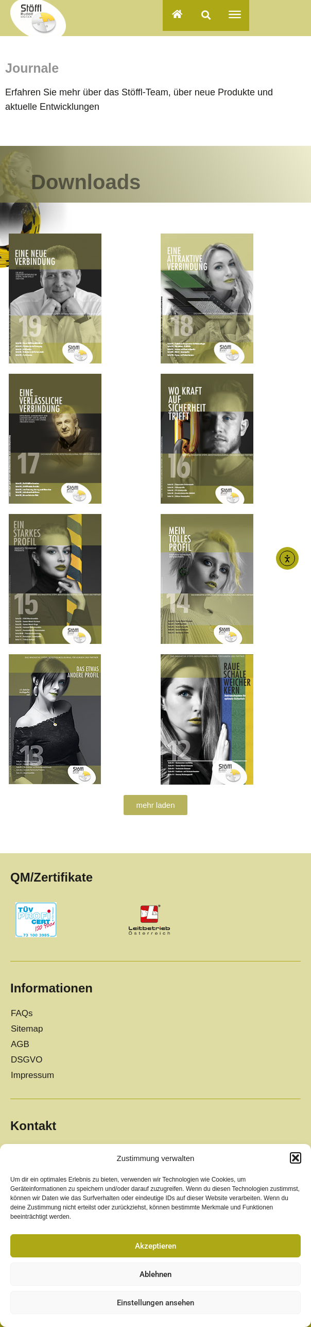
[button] (295, 1158)
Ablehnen (155, 1274)
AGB (20, 1044)
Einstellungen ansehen (155, 1302)
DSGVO (26, 1060)
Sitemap (27, 1029)
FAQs (22, 1013)
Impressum (32, 1075)
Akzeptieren (155, 1246)
